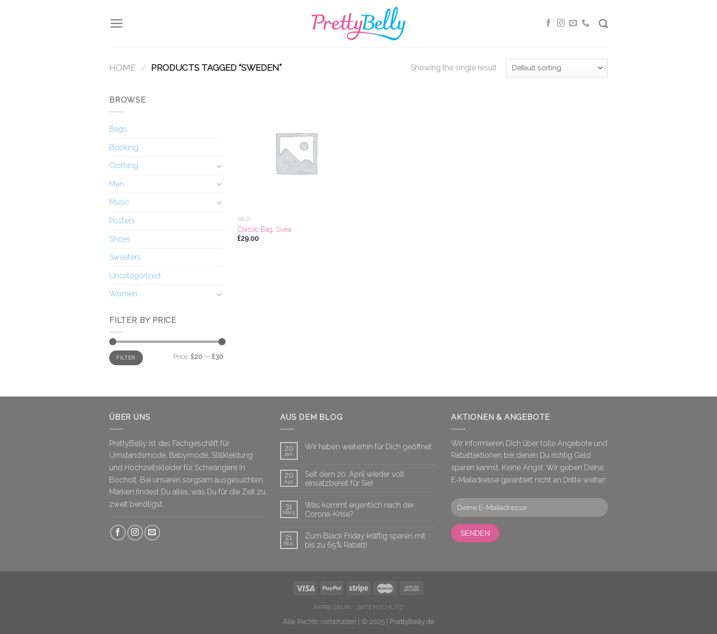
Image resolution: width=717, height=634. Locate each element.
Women (123, 293)
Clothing (123, 165)
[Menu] (116, 23)
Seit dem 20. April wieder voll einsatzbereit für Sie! (354, 479)
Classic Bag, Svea (264, 229)
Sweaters (125, 257)
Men (116, 184)
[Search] (603, 23)
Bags (118, 128)
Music (119, 202)
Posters (122, 220)
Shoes (120, 239)
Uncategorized (134, 275)
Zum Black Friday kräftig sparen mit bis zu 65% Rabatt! (365, 540)
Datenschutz (381, 607)
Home (122, 68)
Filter (125, 357)
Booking (123, 147)
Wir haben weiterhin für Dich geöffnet (368, 446)
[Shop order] (557, 68)
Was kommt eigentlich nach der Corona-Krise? (359, 510)
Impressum (332, 607)
